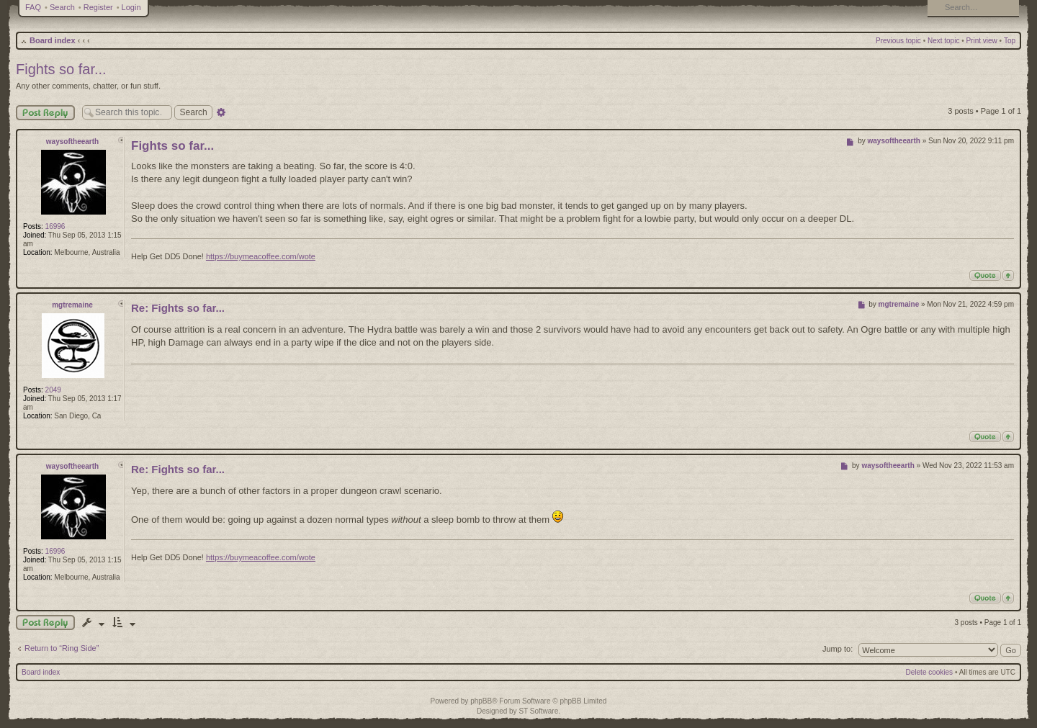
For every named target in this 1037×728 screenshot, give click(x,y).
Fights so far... (61, 69)
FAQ (33, 7)
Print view (981, 41)
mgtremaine (72, 305)
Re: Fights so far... (178, 308)
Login (131, 7)
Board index (53, 40)
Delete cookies (929, 672)
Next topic (943, 41)
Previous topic (898, 41)
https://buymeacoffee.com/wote (260, 256)
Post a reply (45, 622)
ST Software (538, 711)
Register (98, 7)
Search (62, 7)
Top (1009, 41)
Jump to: (837, 648)
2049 (53, 390)
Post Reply (45, 112)
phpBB (481, 701)
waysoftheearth (72, 141)
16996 (55, 226)
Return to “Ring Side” (61, 648)
